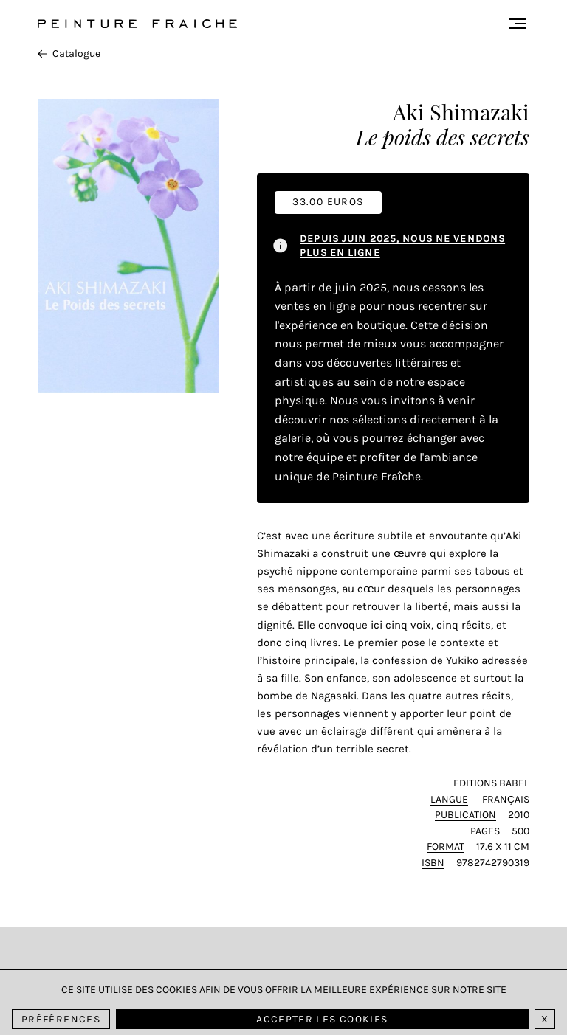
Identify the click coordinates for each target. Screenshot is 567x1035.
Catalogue (69, 53)
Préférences (60, 1019)
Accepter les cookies (322, 1019)
